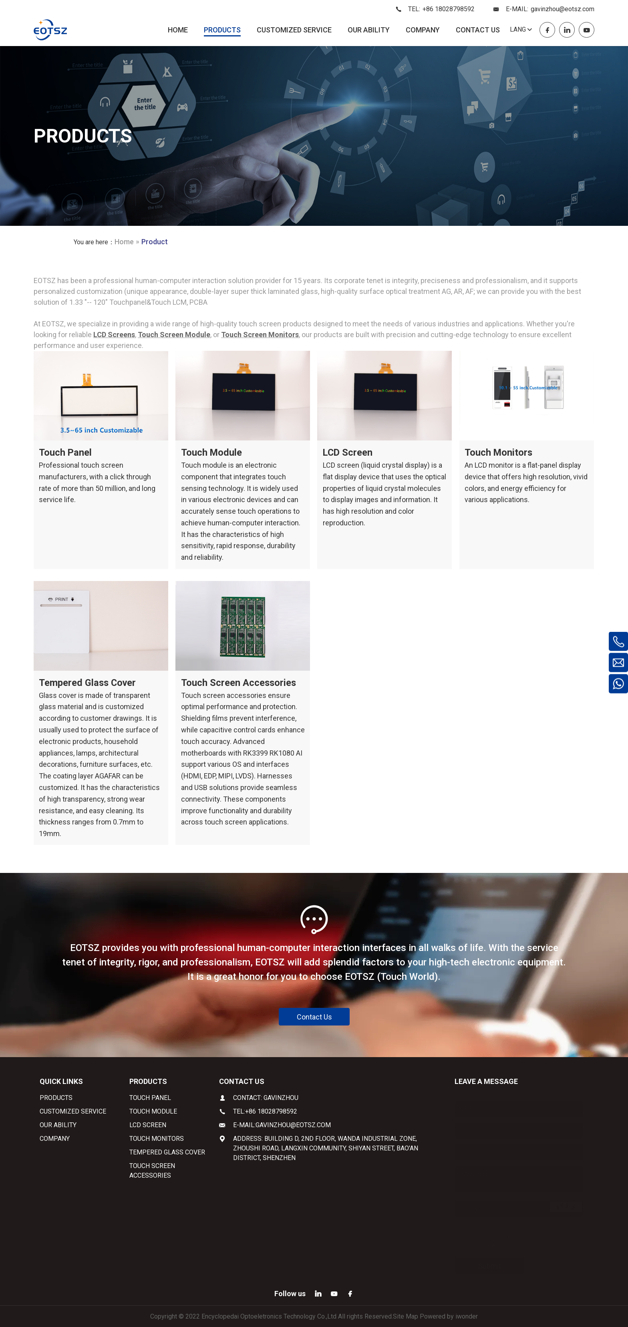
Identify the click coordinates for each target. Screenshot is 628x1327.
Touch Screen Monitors (260, 334)
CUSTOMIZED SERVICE (294, 30)
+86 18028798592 (449, 9)
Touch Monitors (499, 452)
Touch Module (212, 452)
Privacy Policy (530, 1236)
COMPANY (423, 30)
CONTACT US (478, 30)
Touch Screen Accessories (239, 682)
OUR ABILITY (369, 30)
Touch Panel (66, 452)
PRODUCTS (222, 30)
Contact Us (314, 1016)
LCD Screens (114, 334)
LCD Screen (348, 452)
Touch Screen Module (174, 334)
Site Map (405, 1316)
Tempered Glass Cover (88, 682)
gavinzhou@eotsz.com (562, 9)
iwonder (466, 1316)
